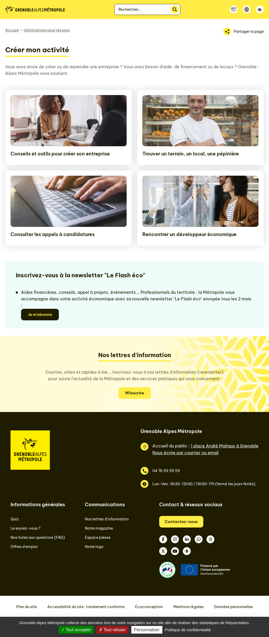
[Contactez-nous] (233, 9)
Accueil (12, 30)
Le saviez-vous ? (25, 528)
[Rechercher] (175, 9)
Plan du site (26, 606)
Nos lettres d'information (107, 519)
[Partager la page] (243, 31)
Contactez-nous (181, 521)
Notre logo (94, 546)
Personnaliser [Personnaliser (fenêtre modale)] (147, 630)
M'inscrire (134, 392)
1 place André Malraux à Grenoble (224, 445)
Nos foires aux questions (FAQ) (38, 537)
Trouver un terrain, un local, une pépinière (190, 154)
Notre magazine (99, 528)
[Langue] (247, 9)
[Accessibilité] (260, 9)
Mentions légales (188, 606)
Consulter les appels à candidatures (53, 234)
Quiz (15, 519)
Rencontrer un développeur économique (189, 234)
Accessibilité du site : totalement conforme (86, 606)
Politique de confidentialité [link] (188, 630)
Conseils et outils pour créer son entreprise (60, 154)
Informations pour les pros (47, 30)
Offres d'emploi (24, 546)
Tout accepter (76, 630)
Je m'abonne (40, 314)
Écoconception (149, 606)
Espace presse (97, 537)
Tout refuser (112, 630)
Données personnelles (233, 606)
